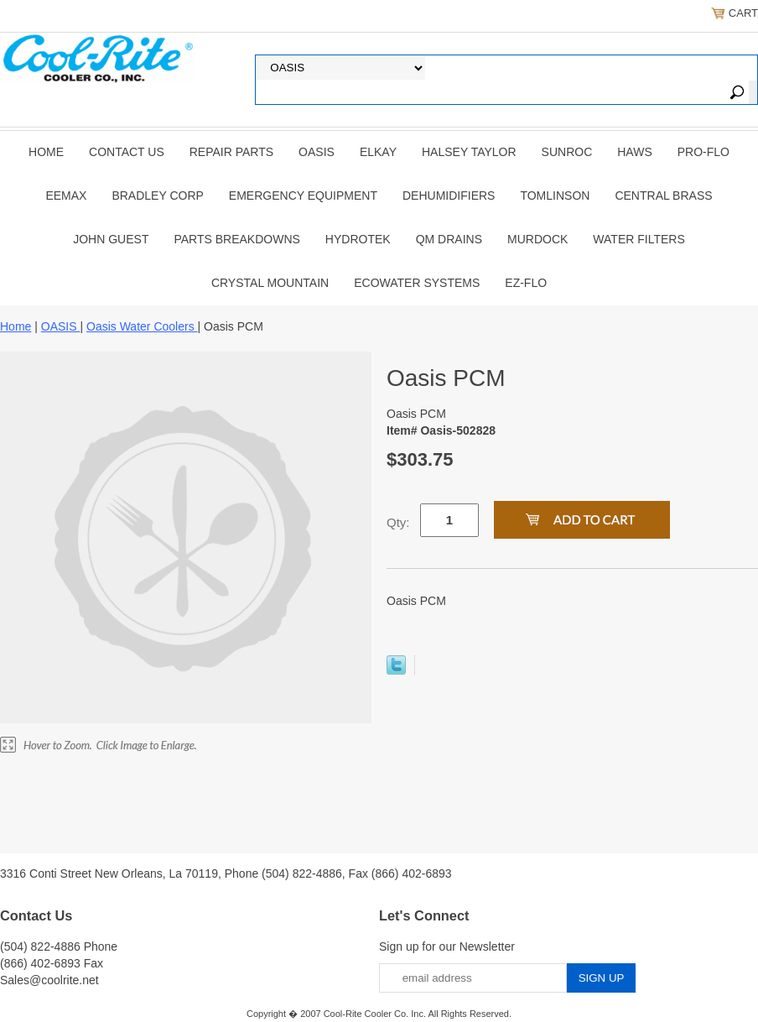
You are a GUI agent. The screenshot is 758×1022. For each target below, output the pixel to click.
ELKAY (378, 152)
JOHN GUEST (110, 239)
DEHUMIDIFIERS (448, 195)
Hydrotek (358, 239)
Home (46, 152)
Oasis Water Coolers (142, 326)
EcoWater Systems (417, 282)
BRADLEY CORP (157, 195)
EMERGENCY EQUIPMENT (303, 195)
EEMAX (65, 195)
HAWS (634, 152)
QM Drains (449, 239)
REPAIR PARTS (231, 152)
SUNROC (567, 152)
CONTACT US (126, 152)
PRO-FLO (703, 152)
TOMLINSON (554, 195)
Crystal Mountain (270, 282)
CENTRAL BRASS (663, 195)
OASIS (317, 152)
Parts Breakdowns (236, 239)
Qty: (398, 522)
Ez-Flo (526, 282)
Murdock (537, 239)
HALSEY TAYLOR (469, 152)
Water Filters (638, 239)
